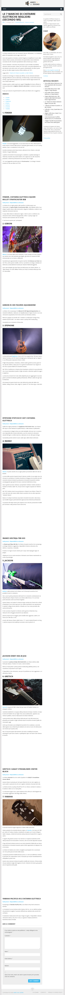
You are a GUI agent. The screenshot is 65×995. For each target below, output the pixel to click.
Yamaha (29, 830)
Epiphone (15, 356)
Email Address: (9, 958)
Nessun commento (29, 22)
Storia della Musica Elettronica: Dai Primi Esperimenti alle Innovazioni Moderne (53, 85)
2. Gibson (7, 99)
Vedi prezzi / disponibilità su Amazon (13, 202)
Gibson (4, 254)
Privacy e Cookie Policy (55, 992)
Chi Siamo (35, 992)
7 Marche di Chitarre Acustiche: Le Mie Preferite (21, 73)
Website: (7, 965)
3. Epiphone (8, 101)
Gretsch (5, 707)
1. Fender (7, 97)
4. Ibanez (7, 103)
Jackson (5, 591)
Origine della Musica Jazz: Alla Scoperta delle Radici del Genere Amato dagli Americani (53, 98)
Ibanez (5, 471)
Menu (4, 9)
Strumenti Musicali (19, 22)
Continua (45, 76)
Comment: (8, 935)
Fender (5, 143)
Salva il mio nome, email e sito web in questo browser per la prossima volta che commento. (22, 975)
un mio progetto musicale (52, 70)
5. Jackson (7, 105)
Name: (7, 951)
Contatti (43, 992)
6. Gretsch (7, 107)
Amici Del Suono (18, 992)
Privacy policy (46, 138)
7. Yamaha (7, 108)
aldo (4, 22)
